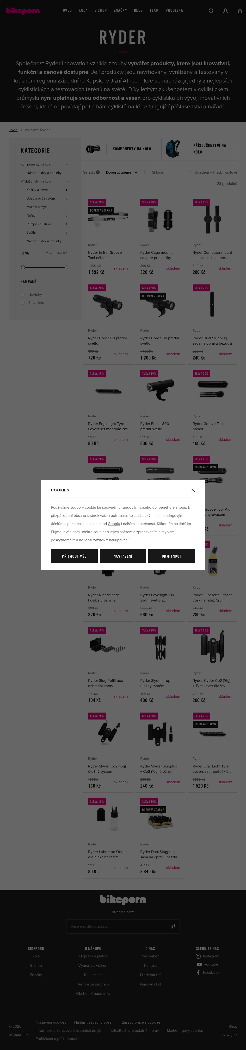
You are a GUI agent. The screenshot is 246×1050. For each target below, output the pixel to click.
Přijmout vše (74, 556)
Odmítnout (172, 556)
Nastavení (123, 556)
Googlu (114, 523)
